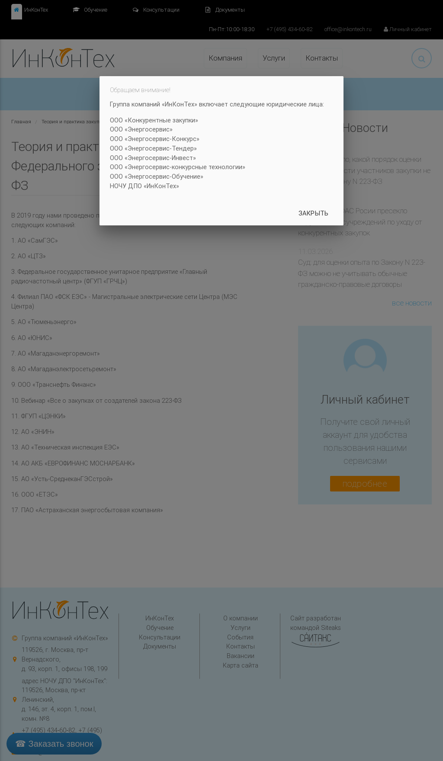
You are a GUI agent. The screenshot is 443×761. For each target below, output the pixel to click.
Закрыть (313, 213)
